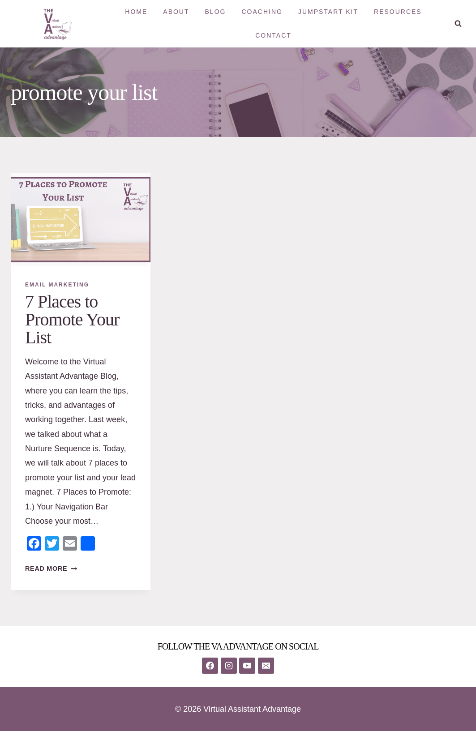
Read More (51, 568)
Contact (273, 35)
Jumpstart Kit (328, 11)
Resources (398, 11)
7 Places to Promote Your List (72, 319)
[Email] (266, 666)
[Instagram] (229, 666)
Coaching (261, 11)
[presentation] (80, 219)
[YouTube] (247, 666)
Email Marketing (57, 285)
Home (136, 11)
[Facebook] (210, 666)
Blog (215, 11)
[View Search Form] (458, 24)
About (176, 11)
